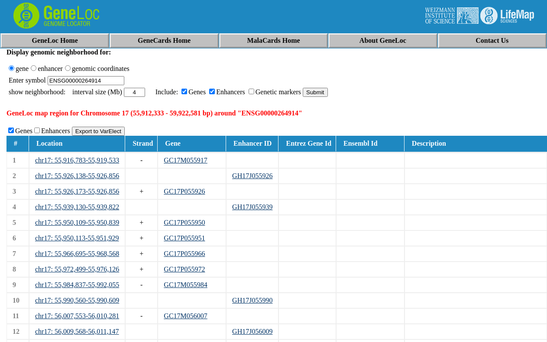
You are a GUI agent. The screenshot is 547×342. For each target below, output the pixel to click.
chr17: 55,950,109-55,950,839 (77, 222)
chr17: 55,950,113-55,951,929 (77, 238)
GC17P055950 (184, 222)
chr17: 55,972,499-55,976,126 (77, 269)
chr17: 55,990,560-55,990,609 (77, 300)
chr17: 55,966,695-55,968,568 (77, 253)
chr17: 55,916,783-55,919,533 (77, 160)
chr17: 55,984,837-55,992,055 (77, 284)
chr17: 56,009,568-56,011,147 (77, 331)
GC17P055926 (184, 191)
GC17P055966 (184, 253)
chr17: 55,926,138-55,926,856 (77, 175)
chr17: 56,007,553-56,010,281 (77, 316)
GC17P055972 (184, 269)
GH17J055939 (252, 207)
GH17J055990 (252, 300)
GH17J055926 (252, 175)
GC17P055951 (184, 238)
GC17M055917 (185, 160)
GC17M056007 (185, 316)
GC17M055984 (185, 284)
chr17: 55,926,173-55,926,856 (77, 191)
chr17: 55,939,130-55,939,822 (77, 207)
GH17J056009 (252, 331)
